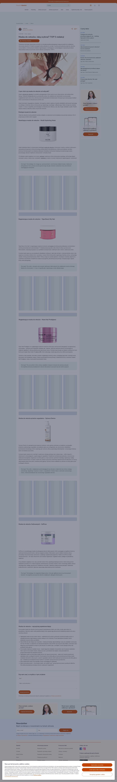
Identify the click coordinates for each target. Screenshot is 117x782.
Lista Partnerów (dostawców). (11, 776)
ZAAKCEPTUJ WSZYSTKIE (97, 765)
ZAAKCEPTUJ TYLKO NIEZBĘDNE (97, 770)
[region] (58, 770)
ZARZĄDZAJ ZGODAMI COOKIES (97, 774)
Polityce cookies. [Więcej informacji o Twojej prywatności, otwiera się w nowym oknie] (37, 775)
